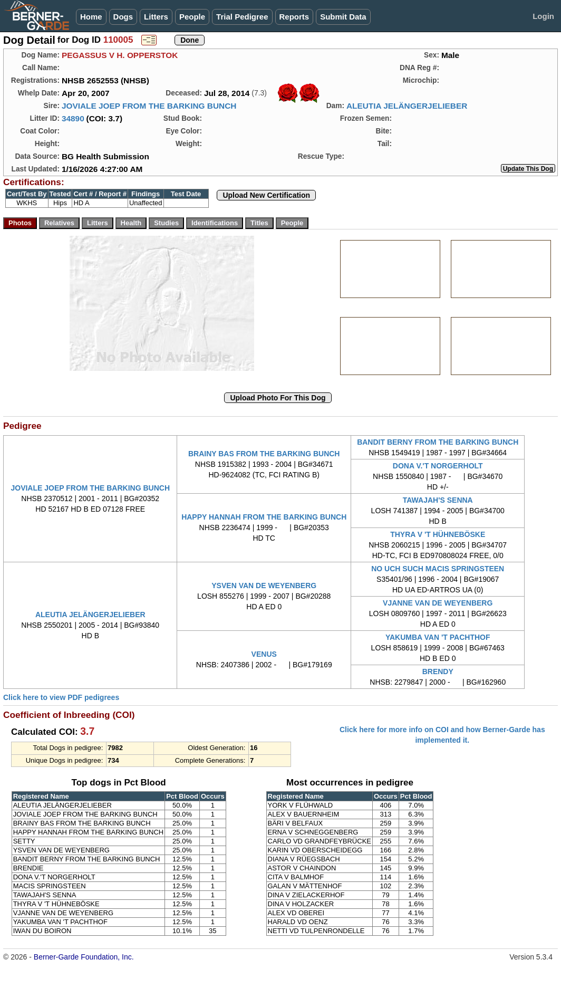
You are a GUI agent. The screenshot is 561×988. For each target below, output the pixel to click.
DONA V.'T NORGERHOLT (438, 466)
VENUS (264, 654)
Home (91, 16)
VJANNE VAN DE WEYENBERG (437, 603)
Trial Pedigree (242, 16)
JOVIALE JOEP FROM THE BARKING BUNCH (149, 105)
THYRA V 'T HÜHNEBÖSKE (437, 534)
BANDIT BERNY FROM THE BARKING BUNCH (437, 442)
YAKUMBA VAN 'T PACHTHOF (437, 637)
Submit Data (343, 16)
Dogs (123, 16)
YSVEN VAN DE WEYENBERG (263, 585)
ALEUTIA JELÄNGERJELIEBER (406, 105)
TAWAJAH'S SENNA (438, 500)
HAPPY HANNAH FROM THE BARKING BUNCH (263, 517)
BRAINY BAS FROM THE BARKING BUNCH (264, 453)
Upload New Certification (266, 195)
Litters (156, 16)
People (192, 16)
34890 (73, 118)
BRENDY (437, 671)
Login (543, 16)
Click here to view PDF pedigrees (61, 697)
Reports (294, 16)
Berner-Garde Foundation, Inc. (84, 957)
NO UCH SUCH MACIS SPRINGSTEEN (437, 568)
